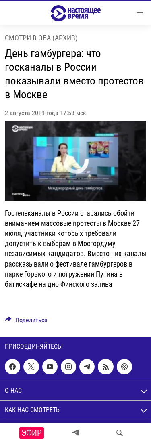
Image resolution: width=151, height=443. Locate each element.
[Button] (26, 322)
